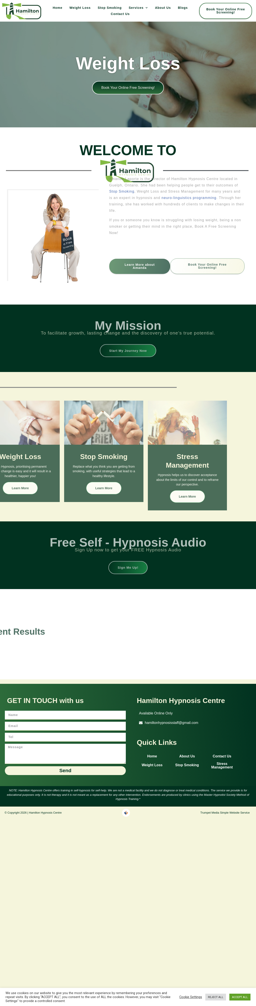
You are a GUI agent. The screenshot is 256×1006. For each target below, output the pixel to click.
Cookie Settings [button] (190, 997)
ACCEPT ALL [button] (240, 997)
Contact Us (120, 14)
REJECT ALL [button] (215, 997)
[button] (154, 712)
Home (57, 7)
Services (138, 8)
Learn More (58, 486)
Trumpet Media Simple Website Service (225, 811)
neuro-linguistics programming (190, 161)
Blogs (183, 7)
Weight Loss (80, 7)
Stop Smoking (110, 7)
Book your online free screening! (128, 87)
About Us (163, 7)
